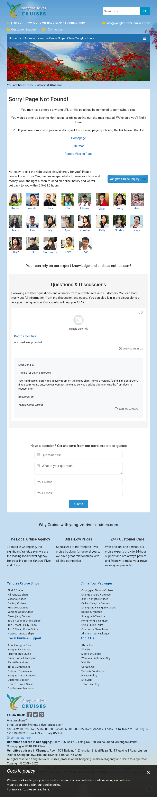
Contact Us (87, 666)
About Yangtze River (20, 645)
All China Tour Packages (95, 633)
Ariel (137, 201)
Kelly (102, 223)
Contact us (55, 29)
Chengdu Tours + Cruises (96, 594)
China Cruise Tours (92, 624)
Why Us (85, 649)
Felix (67, 245)
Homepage (78, 138)
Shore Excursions (18, 662)
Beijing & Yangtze (91, 611)
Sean (85, 245)
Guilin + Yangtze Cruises (95, 603)
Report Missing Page (78, 154)
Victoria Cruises (17, 598)
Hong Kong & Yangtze (94, 620)
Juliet (15, 245)
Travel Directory (90, 684)
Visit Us (85, 662)
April (67, 223)
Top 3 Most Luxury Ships (22, 624)
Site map (78, 146)
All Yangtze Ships (18, 594)
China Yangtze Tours (80, 38)
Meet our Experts (91, 653)
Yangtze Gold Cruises (20, 611)
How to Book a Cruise (20, 684)
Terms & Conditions (92, 671)
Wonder (32, 201)
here (46, 789)
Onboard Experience (20, 671)
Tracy (15, 223)
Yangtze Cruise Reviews (22, 675)
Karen (15, 201)
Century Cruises (17, 603)
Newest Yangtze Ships (21, 633)
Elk (32, 245)
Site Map (86, 679)
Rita (67, 201)
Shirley (119, 223)
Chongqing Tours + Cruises (97, 590)
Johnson (84, 201)
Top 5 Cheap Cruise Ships (23, 629)
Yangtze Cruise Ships (51, 38)
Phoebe (84, 223)
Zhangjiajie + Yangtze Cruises (98, 607)
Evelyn (50, 223)
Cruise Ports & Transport (22, 658)
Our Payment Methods (21, 688)
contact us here (21, 737)
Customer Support (23, 29)
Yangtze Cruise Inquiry (124, 179)
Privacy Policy (89, 675)
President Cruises (18, 607)
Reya (137, 223)
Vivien (102, 201)
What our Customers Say (95, 658)
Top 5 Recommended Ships (24, 620)
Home (13, 38)
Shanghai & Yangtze (93, 616)
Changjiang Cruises (19, 616)
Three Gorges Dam (19, 666)
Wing (120, 201)
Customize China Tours (94, 629)
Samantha (50, 245)
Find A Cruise (27, 38)
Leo (32, 223)
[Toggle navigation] (144, 38)
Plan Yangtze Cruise (19, 653)
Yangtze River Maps (19, 649)
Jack (50, 201)
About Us (87, 645)
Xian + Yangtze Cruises (94, 598)
